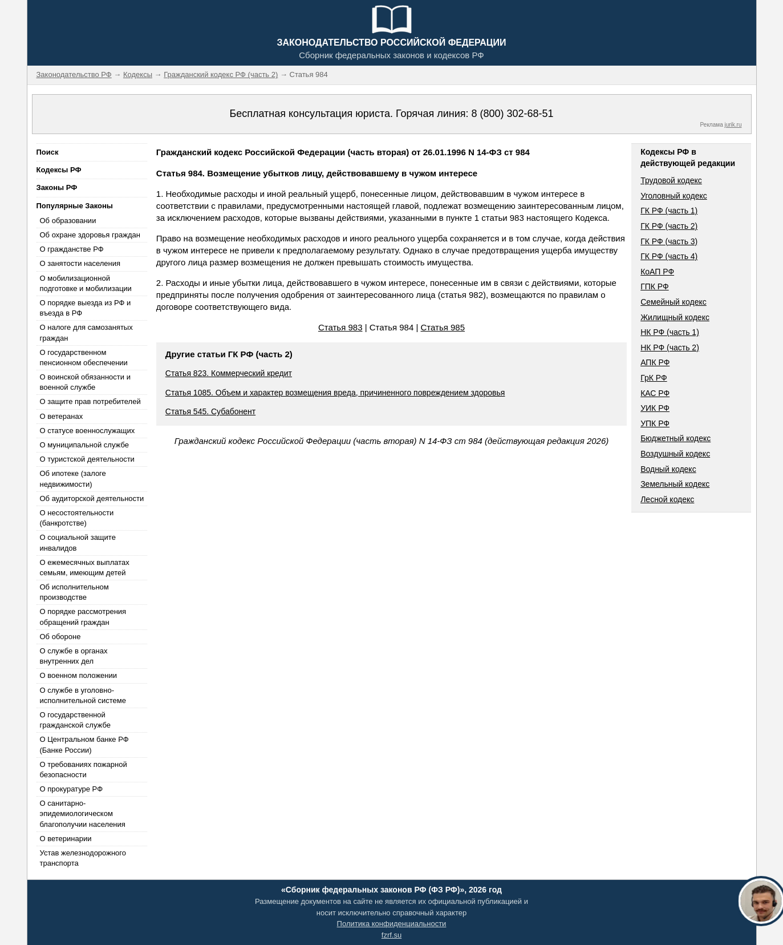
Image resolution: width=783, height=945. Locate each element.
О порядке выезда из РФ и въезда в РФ (85, 307)
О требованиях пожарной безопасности (83, 769)
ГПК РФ (654, 286)
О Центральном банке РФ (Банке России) (84, 744)
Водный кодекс (668, 469)
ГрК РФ (653, 377)
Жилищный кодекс (674, 317)
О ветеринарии (66, 838)
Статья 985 (443, 327)
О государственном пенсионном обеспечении (84, 357)
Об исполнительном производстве (74, 592)
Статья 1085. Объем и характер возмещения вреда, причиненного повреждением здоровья (335, 392)
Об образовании (68, 220)
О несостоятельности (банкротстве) (77, 517)
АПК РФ (655, 362)
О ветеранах (61, 416)
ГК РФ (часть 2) (668, 226)
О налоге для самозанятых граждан (86, 332)
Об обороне (60, 636)
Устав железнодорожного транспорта (83, 858)
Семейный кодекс (673, 301)
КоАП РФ (657, 271)
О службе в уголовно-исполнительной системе (83, 695)
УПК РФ (655, 423)
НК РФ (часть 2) (669, 347)
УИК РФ (655, 408)
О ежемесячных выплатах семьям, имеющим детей (84, 567)
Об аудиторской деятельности (92, 498)
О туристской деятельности (87, 459)
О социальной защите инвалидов (78, 542)
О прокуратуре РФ (71, 789)
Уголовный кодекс (673, 195)
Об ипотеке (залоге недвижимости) (73, 478)
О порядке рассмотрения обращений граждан (83, 616)
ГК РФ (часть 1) (668, 210)
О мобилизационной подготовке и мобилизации (86, 283)
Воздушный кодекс (675, 453)
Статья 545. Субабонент (210, 411)
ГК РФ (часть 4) (668, 256)
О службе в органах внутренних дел (74, 656)
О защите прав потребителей (90, 401)
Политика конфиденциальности (392, 923)
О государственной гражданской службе (75, 719)
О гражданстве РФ (72, 249)
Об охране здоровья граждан (90, 235)
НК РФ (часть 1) (669, 332)
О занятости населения (80, 263)
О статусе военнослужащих (87, 430)
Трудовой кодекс (671, 180)
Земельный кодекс (674, 483)
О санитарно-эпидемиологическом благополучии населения (82, 813)
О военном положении (78, 675)
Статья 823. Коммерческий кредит (228, 373)
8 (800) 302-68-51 (512, 113)
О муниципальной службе (84, 445)
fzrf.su (391, 935)
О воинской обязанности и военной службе (85, 382)
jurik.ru (732, 125)
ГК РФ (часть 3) (668, 241)
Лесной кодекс (667, 499)
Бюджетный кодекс (675, 438)
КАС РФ (655, 393)
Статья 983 (340, 327)
